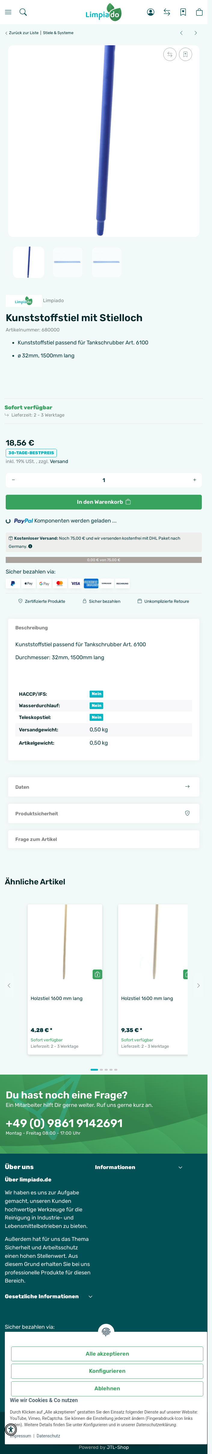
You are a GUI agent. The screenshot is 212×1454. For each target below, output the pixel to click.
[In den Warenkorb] (104, 502)
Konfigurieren (107, 1371)
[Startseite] (104, 12)
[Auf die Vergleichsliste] (170, 54)
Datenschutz (48, 1435)
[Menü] (8, 12)
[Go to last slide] (9, 985)
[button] (150, 12)
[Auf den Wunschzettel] (185, 54)
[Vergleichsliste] (167, 12)
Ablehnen (107, 1388)
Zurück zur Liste (21, 32)
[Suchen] (23, 12)
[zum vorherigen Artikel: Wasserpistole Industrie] (181, 32)
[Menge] (103, 480)
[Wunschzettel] (183, 12)
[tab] (94, 1070)
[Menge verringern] (13, 480)
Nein (96, 693)
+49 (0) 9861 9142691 (64, 1123)
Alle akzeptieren (107, 1353)
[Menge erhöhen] (194, 480)
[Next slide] (198, 985)
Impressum (20, 1435)
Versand (59, 461)
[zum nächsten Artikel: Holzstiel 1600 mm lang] (196, 32)
